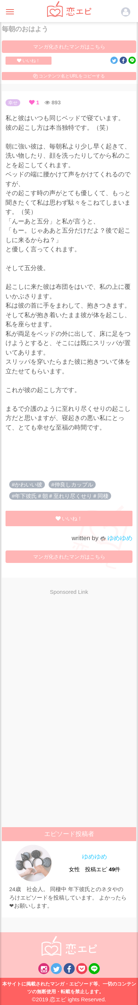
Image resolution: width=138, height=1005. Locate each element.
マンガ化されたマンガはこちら (69, 47)
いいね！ (28, 60)
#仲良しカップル (72, 484)
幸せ (13, 102)
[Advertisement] (69, 654)
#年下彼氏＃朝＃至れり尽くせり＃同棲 (60, 496)
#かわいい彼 (27, 484)
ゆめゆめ (116, 538)
